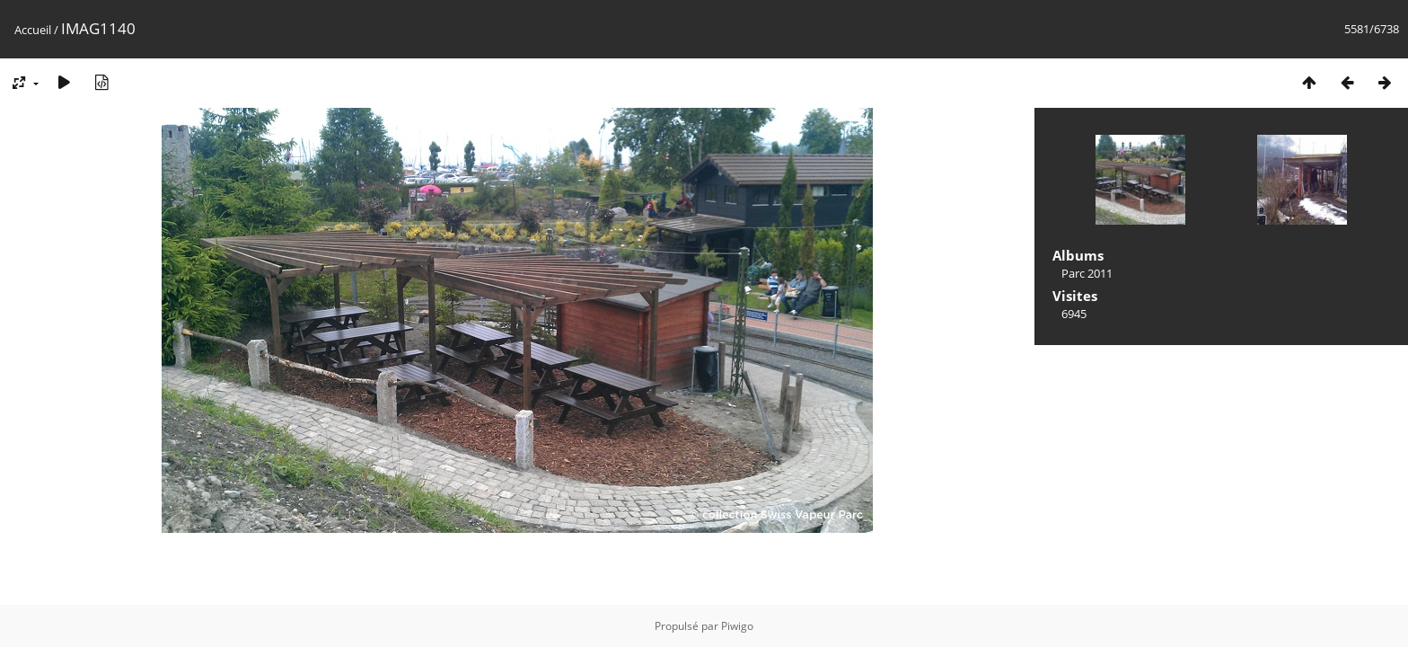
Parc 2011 (1087, 273)
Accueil (32, 30)
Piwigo (737, 626)
